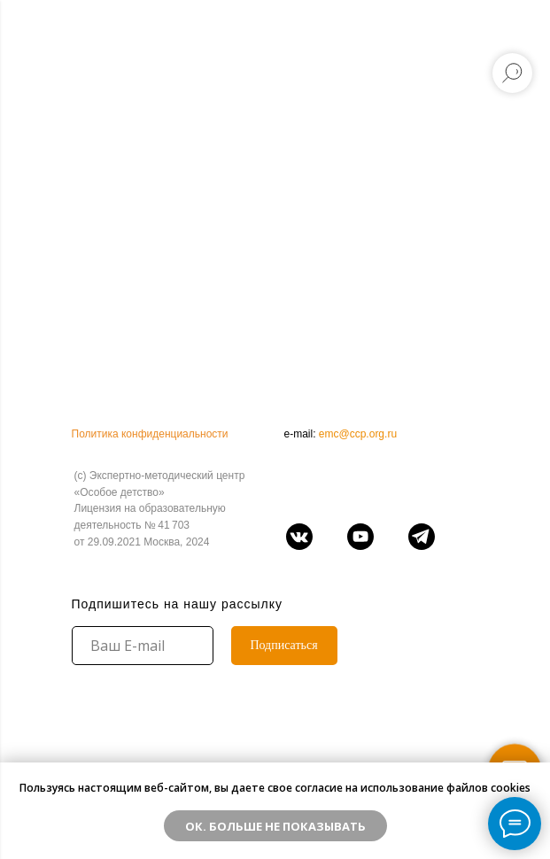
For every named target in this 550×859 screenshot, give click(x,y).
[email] (142, 645)
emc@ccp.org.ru (358, 434)
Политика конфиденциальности (150, 434)
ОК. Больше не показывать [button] (275, 826)
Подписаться (283, 645)
